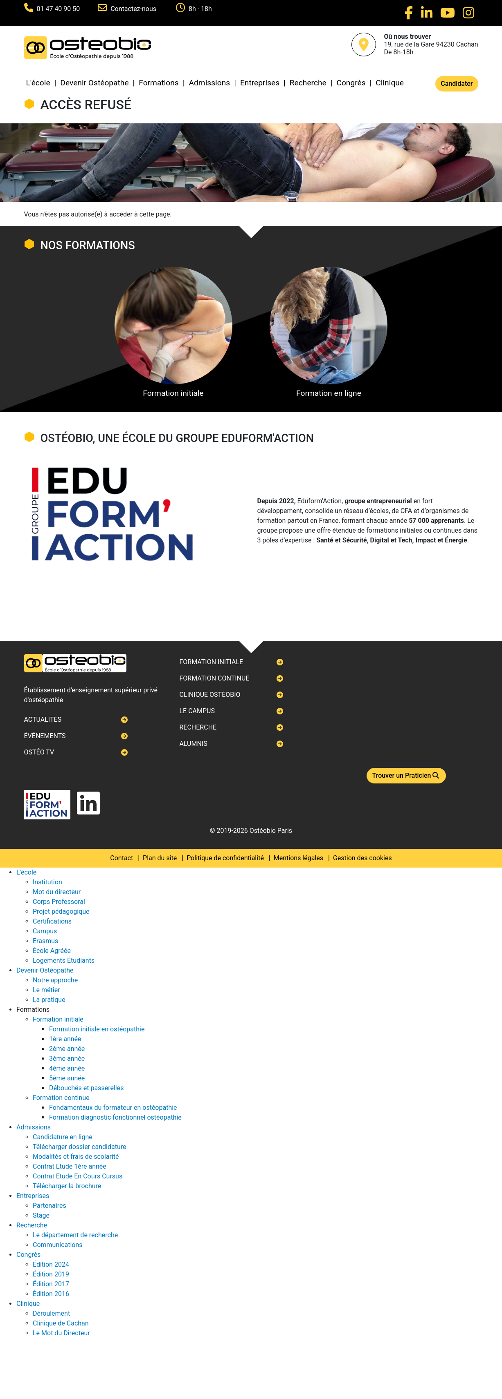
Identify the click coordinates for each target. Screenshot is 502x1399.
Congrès (350, 82)
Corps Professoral (59, 902)
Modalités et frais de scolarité (76, 1156)
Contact (121, 858)
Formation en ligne (328, 332)
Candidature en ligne (62, 1137)
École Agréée (52, 951)
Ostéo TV (39, 752)
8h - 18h (200, 9)
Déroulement (51, 1313)
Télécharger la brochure (67, 1186)
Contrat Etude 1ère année (69, 1166)
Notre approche (55, 980)
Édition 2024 (51, 1264)
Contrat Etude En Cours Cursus (77, 1176)
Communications (58, 1245)
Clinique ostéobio (209, 694)
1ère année (65, 1039)
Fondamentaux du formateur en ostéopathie (113, 1107)
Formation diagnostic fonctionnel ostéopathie (115, 1117)
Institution (47, 882)
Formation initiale (173, 332)
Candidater (457, 83)
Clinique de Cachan (61, 1323)
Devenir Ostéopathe (94, 82)
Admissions (209, 82)
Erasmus (45, 941)
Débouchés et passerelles (86, 1088)
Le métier (46, 990)
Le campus (196, 711)
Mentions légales (298, 858)
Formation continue (214, 678)
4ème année (67, 1068)
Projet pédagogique (61, 911)
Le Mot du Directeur (61, 1333)
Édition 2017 (51, 1284)
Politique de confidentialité (225, 858)
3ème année (67, 1058)
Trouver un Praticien (406, 775)
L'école (38, 82)
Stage (41, 1215)
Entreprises (259, 82)
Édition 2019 (51, 1274)
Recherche (308, 82)
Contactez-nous (134, 9)
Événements (45, 736)
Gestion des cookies (362, 858)
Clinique (390, 82)
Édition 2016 (51, 1294)
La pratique (49, 1000)
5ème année (67, 1078)
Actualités (43, 719)
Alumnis (193, 743)
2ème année (67, 1049)
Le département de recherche (75, 1235)
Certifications (52, 921)
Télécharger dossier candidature (79, 1147)
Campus (45, 931)
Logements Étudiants (64, 960)
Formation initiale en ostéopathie (96, 1029)
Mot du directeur (57, 892)
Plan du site (160, 858)
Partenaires (49, 1205)
